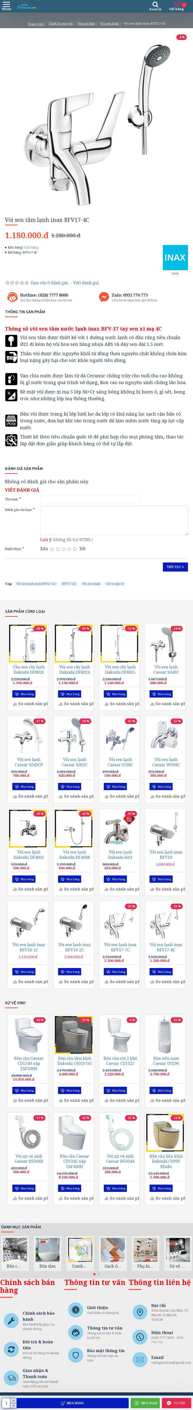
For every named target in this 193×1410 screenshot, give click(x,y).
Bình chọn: (13, 548)
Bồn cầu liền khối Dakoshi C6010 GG (74, 1064)
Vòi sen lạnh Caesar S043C (166, 678)
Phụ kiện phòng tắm (145, 1266)
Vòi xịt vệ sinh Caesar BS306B (29, 1160)
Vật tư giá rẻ (115, 584)
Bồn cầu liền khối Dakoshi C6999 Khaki (166, 1163)
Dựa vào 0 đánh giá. (50, 283)
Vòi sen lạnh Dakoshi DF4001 (29, 860)
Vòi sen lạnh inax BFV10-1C (29, 951)
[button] (94, 1274)
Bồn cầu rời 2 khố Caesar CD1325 (120, 1064)
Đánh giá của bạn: (18, 509)
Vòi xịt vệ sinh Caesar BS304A (120, 1160)
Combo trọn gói (80, 1266)
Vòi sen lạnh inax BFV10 (166, 860)
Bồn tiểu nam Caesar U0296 (166, 1064)
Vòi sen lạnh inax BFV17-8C (166, 951)
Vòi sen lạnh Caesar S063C (74, 769)
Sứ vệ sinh (178, 1266)
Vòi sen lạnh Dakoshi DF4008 (74, 860)
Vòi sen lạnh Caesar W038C (166, 769)
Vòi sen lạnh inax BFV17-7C (120, 951)
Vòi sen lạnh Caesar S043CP (29, 769)
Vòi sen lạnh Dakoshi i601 (120, 860)
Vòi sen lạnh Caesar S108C (120, 769)
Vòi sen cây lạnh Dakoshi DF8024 (74, 678)
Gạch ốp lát (113, 1266)
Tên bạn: (11, 499)
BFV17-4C (69, 584)
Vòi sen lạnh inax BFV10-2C (74, 951)
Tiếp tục (174, 567)
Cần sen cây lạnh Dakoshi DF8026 (29, 678)
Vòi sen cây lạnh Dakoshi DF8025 (120, 678)
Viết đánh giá (86, 283)
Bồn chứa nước (15, 1266)
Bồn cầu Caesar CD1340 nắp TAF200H (28, 1066)
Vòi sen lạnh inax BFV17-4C (36, 584)
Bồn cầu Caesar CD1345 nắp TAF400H (74, 1163)
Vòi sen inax (91, 584)
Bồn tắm (47, 1266)
